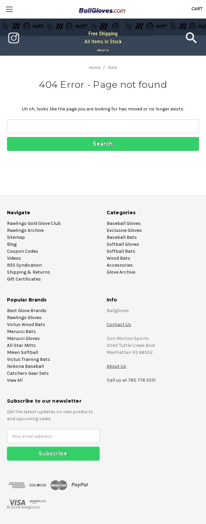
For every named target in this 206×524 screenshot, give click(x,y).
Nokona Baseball (25, 366)
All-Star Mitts (21, 345)
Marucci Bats (21, 331)
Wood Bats (118, 258)
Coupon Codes (22, 251)
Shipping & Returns (28, 272)
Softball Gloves (123, 244)
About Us (103, 50)
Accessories (120, 265)
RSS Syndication (24, 265)
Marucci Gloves (23, 338)
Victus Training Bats (28, 359)
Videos (14, 258)
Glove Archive (121, 272)
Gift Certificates (24, 279)
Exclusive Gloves (124, 230)
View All (15, 380)
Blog (12, 244)
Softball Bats (121, 251)
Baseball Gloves (124, 223)
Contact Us (119, 324)
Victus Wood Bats (26, 324)
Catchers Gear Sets (28, 373)
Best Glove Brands (27, 310)
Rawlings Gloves (24, 317)
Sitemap (16, 237)
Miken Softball (22, 352)
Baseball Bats (122, 237)
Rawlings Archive (25, 230)
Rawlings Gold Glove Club (34, 223)
